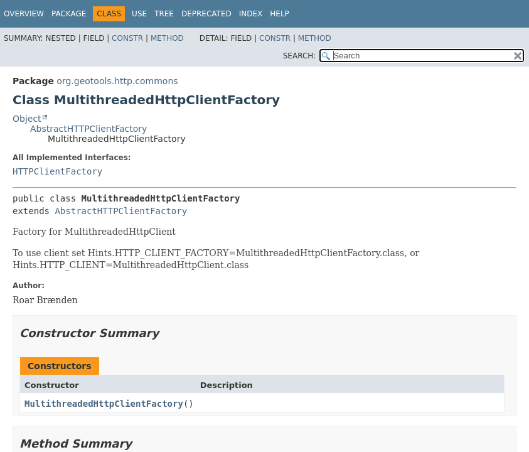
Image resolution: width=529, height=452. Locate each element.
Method (167, 38)
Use (139, 13)
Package (68, 13)
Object (27, 119)
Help (279, 13)
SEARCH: (299, 55)
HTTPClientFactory (57, 171)
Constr (127, 38)
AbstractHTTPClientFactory (88, 129)
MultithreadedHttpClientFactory (103, 404)
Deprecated (206, 13)
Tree (164, 13)
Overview (24, 13)
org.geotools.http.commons (117, 81)
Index (251, 13)
